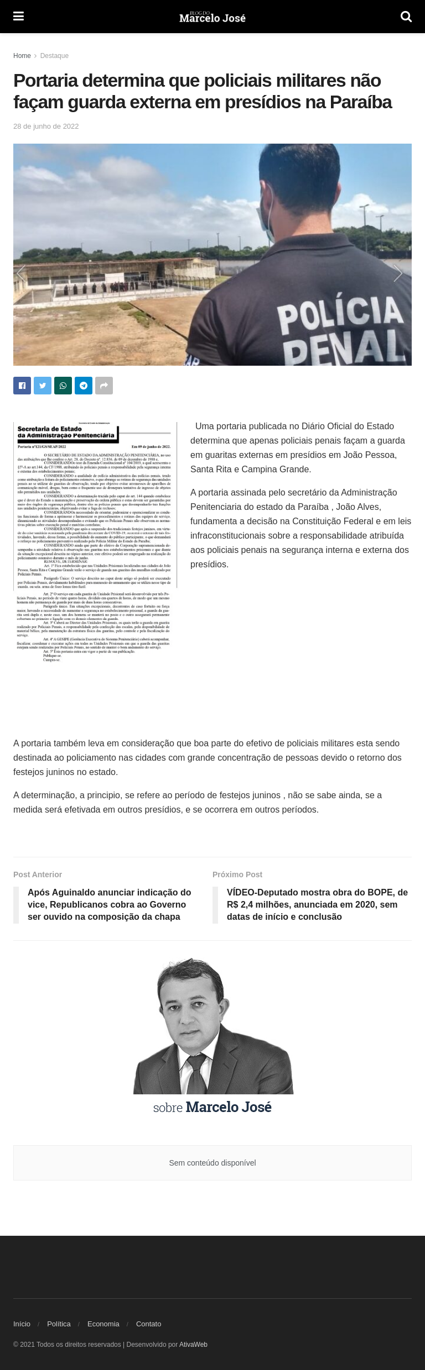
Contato (149, 1324)
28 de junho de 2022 (46, 126)
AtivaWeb (193, 1344)
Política (59, 1324)
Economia (103, 1324)
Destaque (54, 56)
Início (21, 1324)
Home (22, 56)
